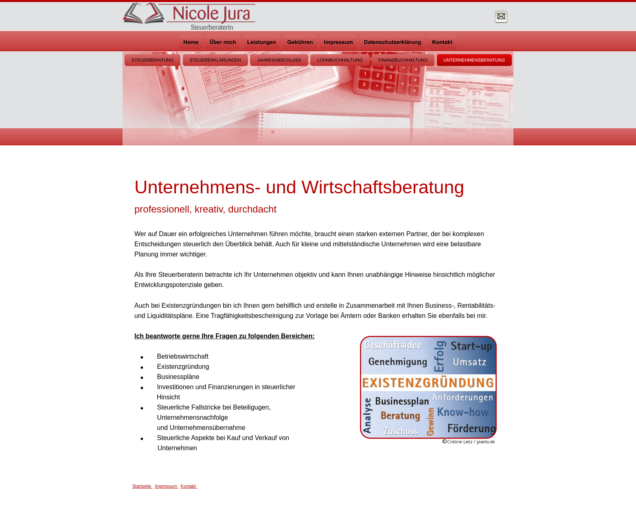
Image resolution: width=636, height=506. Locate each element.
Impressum (166, 486)
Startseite (142, 486)
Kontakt (189, 486)
